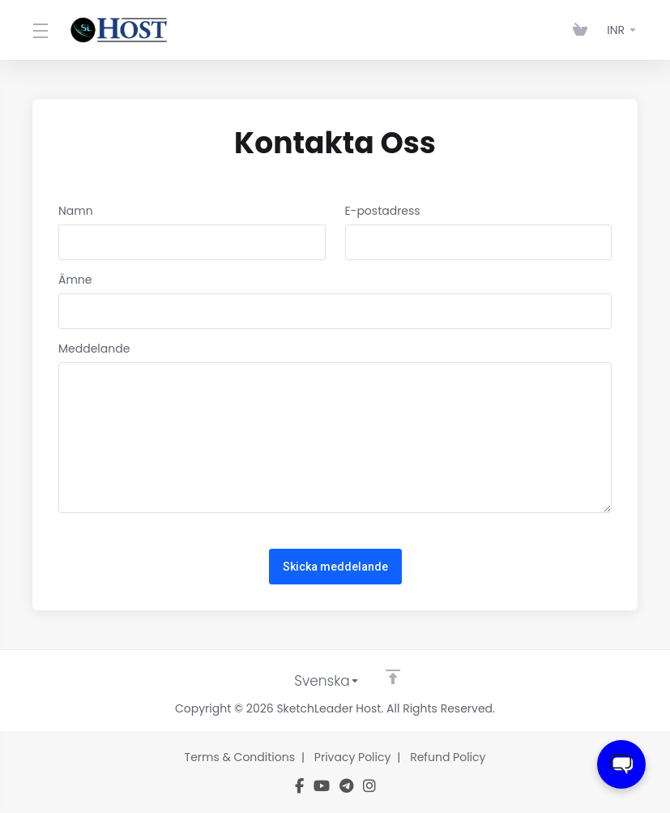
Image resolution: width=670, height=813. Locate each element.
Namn (75, 211)
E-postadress (382, 211)
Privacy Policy (352, 757)
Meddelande (94, 348)
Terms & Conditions (240, 757)
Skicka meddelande (335, 566)
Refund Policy (447, 757)
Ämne (75, 280)
